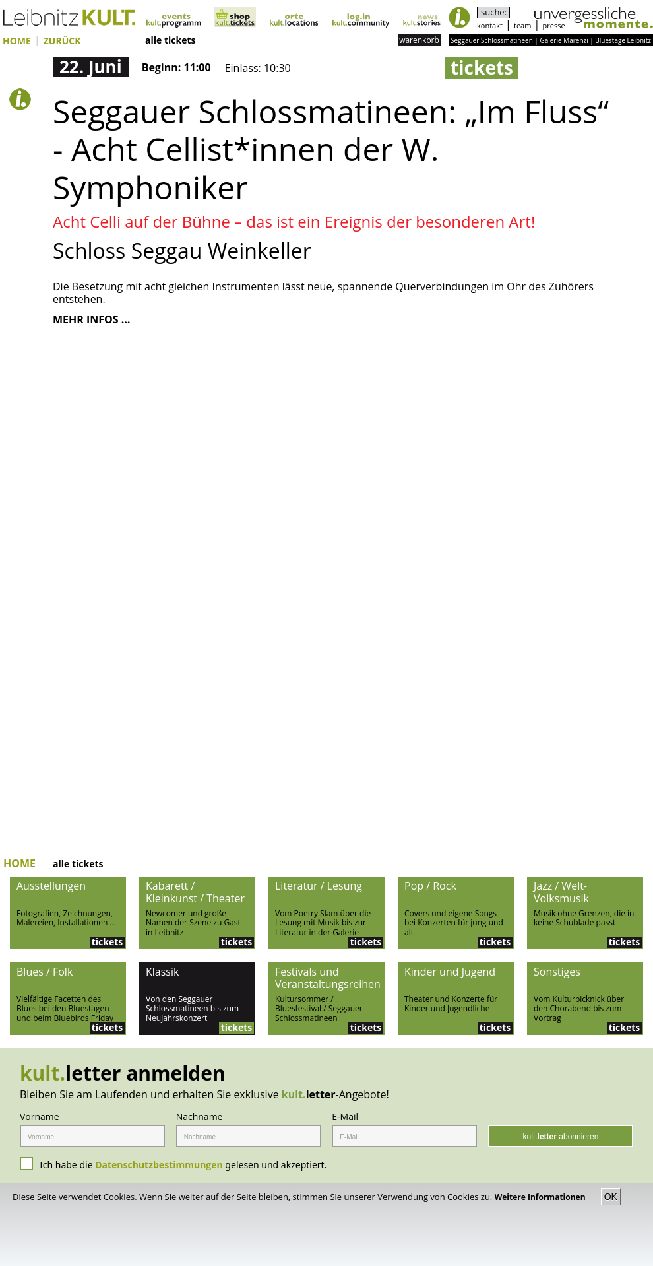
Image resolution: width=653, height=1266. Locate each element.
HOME (17, 41)
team (522, 25)
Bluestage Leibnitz (623, 40)
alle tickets (170, 40)
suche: (494, 12)
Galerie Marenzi (564, 40)
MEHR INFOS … (91, 320)
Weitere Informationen (541, 1197)
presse (554, 25)
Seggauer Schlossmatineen (492, 40)
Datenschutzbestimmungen (159, 1164)
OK (610, 1196)
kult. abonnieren (561, 1136)
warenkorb (419, 40)
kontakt (490, 25)
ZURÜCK (62, 41)
